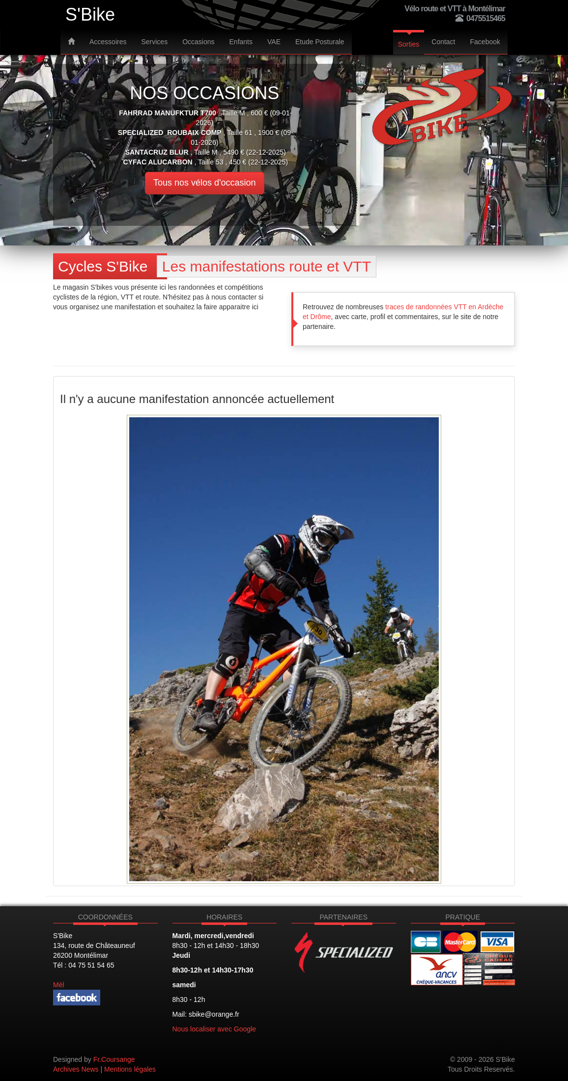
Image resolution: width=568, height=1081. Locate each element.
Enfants (241, 42)
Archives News (76, 1069)
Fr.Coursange (114, 1059)
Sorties (409, 44)
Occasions (198, 42)
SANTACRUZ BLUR (157, 152)
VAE (274, 42)
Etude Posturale (319, 42)
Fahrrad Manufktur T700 (167, 113)
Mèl (58, 985)
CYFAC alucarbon (158, 162)
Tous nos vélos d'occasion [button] (204, 183)
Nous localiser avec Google (214, 1029)
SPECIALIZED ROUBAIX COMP (170, 132)
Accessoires (107, 42)
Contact (443, 42)
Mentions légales (130, 1069)
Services (154, 42)
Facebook (485, 42)
